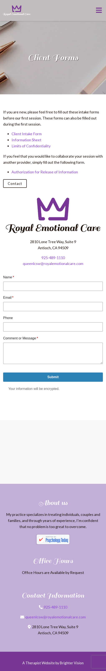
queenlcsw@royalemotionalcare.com (53, 263)
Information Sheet (26, 140)
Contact (15, 183)
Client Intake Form (26, 133)
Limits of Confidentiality (31, 146)
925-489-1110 (53, 257)
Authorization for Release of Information (44, 172)
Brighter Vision (72, 663)
